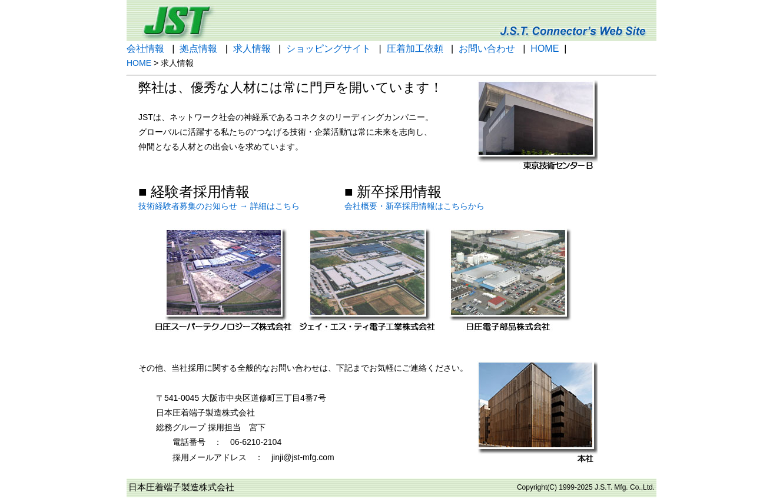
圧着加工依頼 (415, 49)
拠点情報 (198, 49)
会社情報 (145, 49)
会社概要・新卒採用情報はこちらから (414, 206)
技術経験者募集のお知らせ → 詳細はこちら (219, 206)
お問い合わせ (487, 49)
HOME (544, 49)
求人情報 (252, 49)
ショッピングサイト (328, 49)
